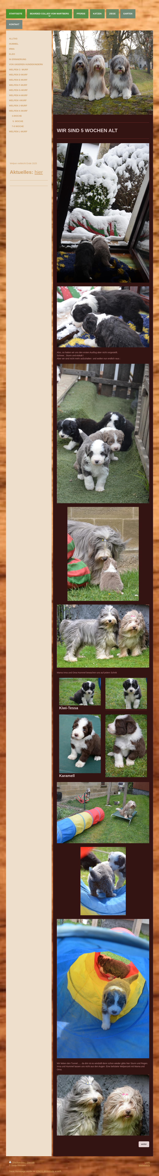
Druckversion (17, 1162)
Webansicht (144, 1165)
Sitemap (30, 1162)
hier (39, 172)
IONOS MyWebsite (45, 1171)
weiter (144, 1144)
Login (147, 1162)
